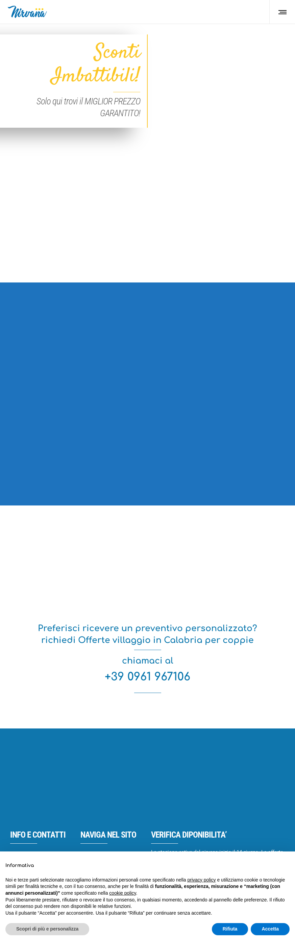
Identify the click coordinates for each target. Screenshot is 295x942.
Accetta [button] (270, 929)
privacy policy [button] (202, 880)
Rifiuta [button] (230, 929)
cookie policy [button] (122, 893)
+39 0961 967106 (147, 677)
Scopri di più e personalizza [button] (47, 929)
